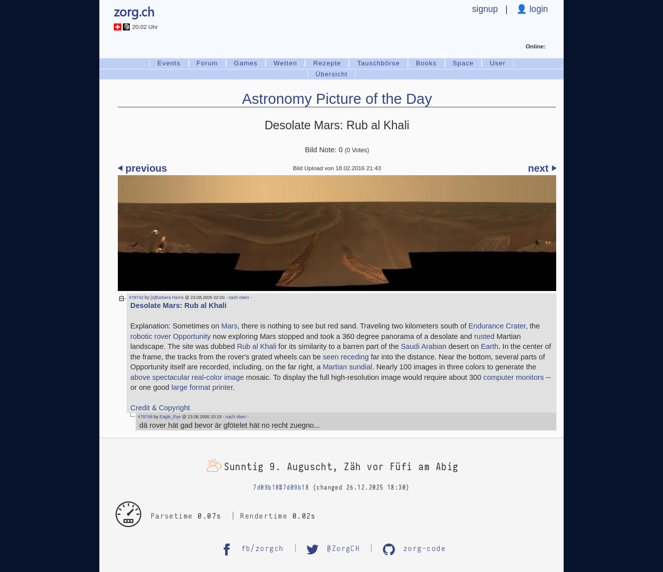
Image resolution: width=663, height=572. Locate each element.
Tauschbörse (378, 63)
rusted (484, 336)
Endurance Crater (497, 326)
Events (168, 63)
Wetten (285, 63)
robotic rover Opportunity (170, 336)
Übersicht (332, 74)
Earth (489, 346)
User (498, 63)
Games (246, 63)
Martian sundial (347, 367)
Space (463, 63)
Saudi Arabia (421, 346)
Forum (207, 63)
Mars (229, 326)
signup (485, 9)
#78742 (136, 297)
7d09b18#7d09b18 (281, 488)
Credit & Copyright (160, 408)
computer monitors (513, 377)
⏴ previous (142, 168)
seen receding (346, 357)
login (537, 9)
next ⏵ (542, 168)
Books (426, 63)
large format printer (202, 387)
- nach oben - (238, 297)
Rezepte (327, 63)
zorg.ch (134, 11)
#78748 (145, 416)
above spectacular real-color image (187, 377)
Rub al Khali (257, 346)
